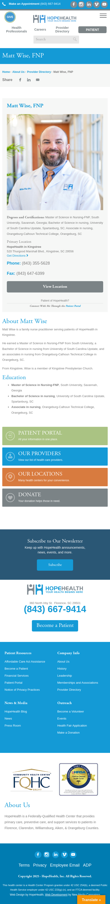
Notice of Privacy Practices (22, 689)
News (8, 718)
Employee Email (64, 865)
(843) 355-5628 (28, 263)
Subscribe (55, 565)
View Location (55, 287)
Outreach (64, 703)
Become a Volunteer (70, 711)
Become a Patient (55, 626)
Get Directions (17, 255)
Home (6, 72)
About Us (18, 72)
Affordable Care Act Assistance (25, 661)
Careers (40, 29)
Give (10, 17)
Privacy (39, 865)
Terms (24, 865)
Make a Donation (68, 732)
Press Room (13, 725)
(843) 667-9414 (31, 3)
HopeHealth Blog (16, 711)
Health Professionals (16, 29)
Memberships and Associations (77, 682)
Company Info (68, 653)
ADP (87, 865)
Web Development (56, 894)
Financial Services (17, 675)
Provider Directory (62, 29)
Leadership (64, 675)
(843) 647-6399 (25, 273)
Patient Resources (18, 653)
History (62, 668)
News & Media (16, 703)
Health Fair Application (72, 725)
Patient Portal (92, 30)
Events (62, 718)
